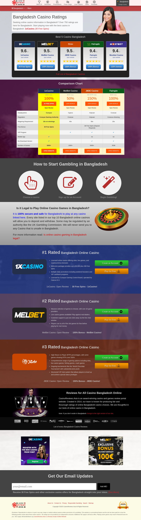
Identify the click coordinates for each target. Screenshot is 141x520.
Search (85, 503)
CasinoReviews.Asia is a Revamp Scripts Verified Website (50, 516)
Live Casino (78, 4)
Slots (87, 4)
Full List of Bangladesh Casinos (70, 74)
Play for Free (112, 271)
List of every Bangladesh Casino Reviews (70, 427)
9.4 (92, 50)
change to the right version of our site (101, 413)
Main (30, 8)
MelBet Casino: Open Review (55, 334)
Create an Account (112, 263)
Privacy (64, 503)
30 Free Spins (25, 67)
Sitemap (90, 503)
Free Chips (68, 4)
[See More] (113, 492)
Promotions (57, 4)
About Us (50, 503)
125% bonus (116, 67)
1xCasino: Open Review (58, 288)
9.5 (47, 50)
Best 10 (39, 4)
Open (49, 108)
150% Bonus (70, 67)
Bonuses (47, 4)
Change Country (123, 4)
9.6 (24, 50)
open (49, 151)
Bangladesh (18, 8)
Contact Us (57, 503)
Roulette (94, 4)
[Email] (54, 486)
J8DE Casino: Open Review (56, 383)
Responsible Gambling (75, 503)
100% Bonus (47, 67)
